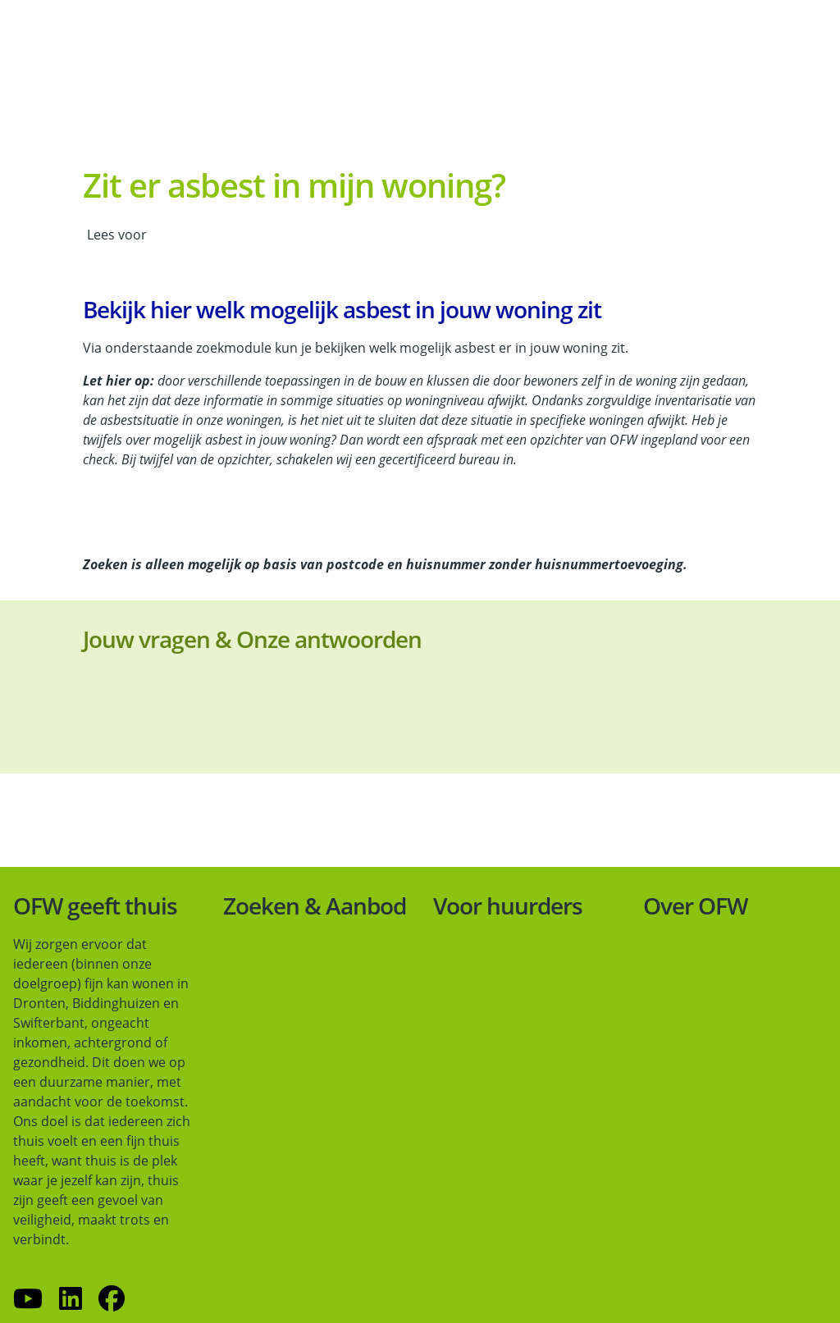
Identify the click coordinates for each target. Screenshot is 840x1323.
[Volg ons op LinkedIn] (70, 1299)
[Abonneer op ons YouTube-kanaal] (28, 1299)
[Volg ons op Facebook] (111, 1299)
